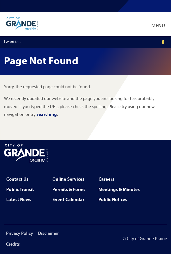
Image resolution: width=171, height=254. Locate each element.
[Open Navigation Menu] (159, 24)
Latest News (18, 200)
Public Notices (112, 200)
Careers (106, 179)
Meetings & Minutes (119, 189)
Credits (13, 244)
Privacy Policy (19, 233)
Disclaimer (48, 233)
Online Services (68, 179)
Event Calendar (68, 200)
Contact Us (17, 179)
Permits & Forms (68, 189)
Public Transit (20, 189)
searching (47, 114)
